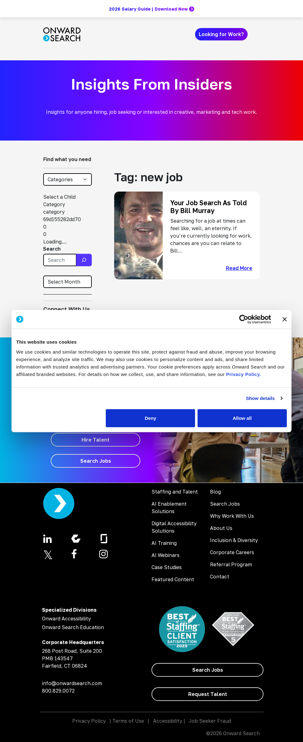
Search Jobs (225, 504)
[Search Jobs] (95, 461)
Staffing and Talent (175, 492)
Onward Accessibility (66, 618)
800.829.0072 (58, 691)
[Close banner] (284, 319)
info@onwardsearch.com (72, 683)
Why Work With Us (232, 516)
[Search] (84, 260)
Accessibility (167, 721)
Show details (260, 398)
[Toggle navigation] (256, 34)
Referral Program (231, 564)
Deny (150, 417)
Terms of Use (128, 721)
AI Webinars (165, 555)
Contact (219, 576)
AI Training (164, 543)
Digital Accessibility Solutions (174, 527)
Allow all (242, 417)
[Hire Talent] (95, 440)
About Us (221, 528)
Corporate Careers (232, 552)
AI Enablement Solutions (169, 507)
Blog (215, 492)
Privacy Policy (89, 721)
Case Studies (167, 567)
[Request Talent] (207, 694)
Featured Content (173, 579)
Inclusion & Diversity (234, 540)
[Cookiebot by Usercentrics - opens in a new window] (244, 319)
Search (52, 249)
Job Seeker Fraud (210, 721)
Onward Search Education (73, 627)
